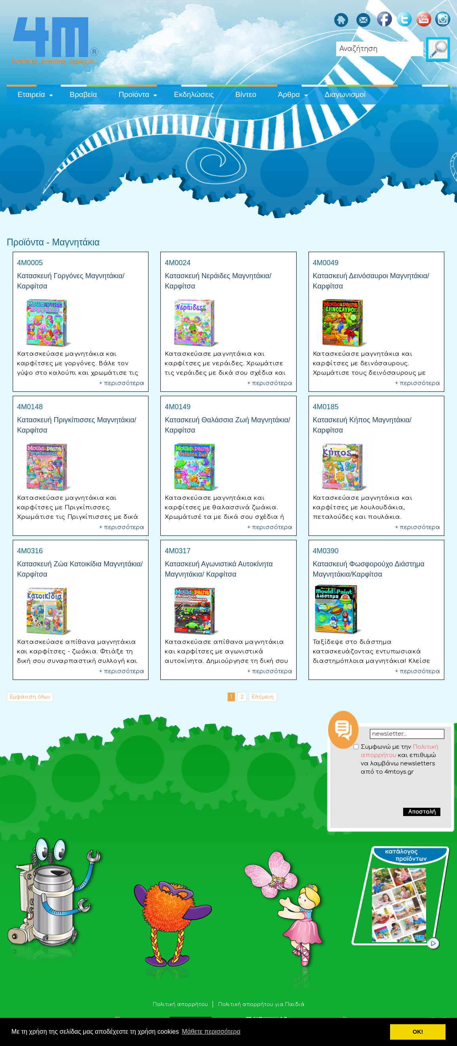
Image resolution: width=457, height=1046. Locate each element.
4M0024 (177, 263)
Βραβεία (83, 94)
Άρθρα (289, 94)
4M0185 (326, 407)
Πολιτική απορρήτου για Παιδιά (261, 1004)
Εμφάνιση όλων (30, 697)
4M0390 (326, 551)
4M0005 (30, 263)
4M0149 (177, 407)
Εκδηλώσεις (194, 94)
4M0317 (177, 551)
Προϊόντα (133, 94)
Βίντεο (245, 94)
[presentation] (391, 791)
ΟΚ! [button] (418, 1032)
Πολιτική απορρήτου (181, 1004)
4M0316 (30, 551)
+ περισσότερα (121, 383)
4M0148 (30, 407)
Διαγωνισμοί (345, 94)
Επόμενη (263, 697)
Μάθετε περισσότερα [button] (211, 1031)
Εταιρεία (31, 94)
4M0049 (326, 263)
